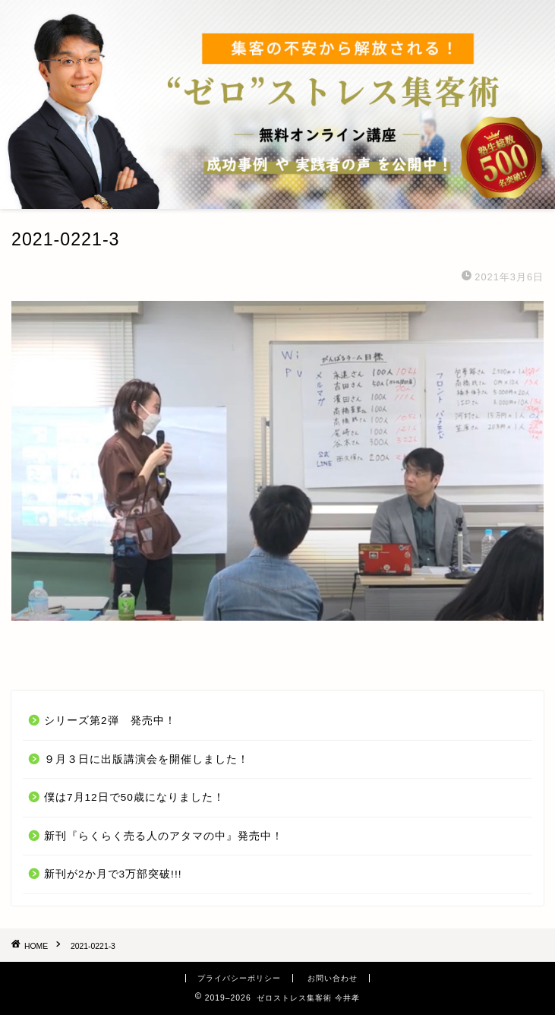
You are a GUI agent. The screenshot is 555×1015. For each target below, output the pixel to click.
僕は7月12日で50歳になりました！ (134, 797)
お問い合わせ (332, 978)
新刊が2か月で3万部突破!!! (112, 874)
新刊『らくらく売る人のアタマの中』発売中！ (163, 836)
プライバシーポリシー (239, 978)
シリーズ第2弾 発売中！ (110, 720)
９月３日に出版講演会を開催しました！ (146, 759)
